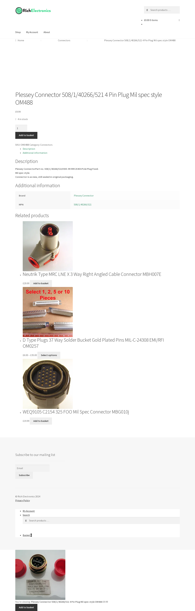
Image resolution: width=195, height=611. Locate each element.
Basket (27, 535)
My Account (32, 32)
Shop (18, 32)
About (47, 32)
